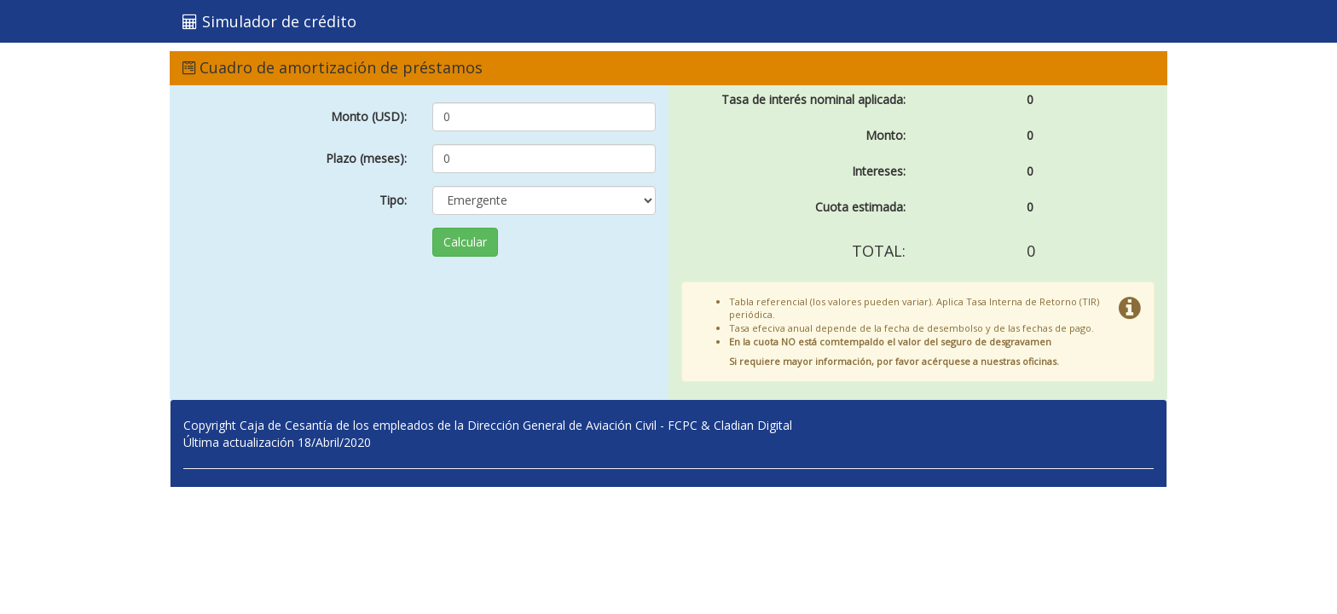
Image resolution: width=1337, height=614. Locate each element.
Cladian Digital (753, 425)
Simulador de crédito (269, 21)
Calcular (465, 242)
